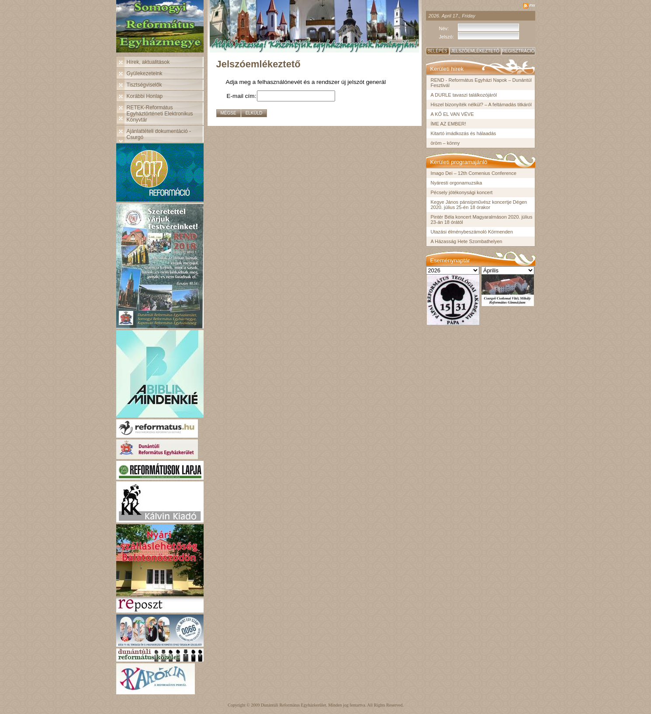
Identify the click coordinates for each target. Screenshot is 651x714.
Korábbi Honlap (145, 96)
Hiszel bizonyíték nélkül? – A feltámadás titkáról (481, 104)
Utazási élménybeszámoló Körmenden (472, 231)
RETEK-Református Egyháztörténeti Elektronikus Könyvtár (160, 113)
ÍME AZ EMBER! (448, 123)
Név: (444, 28)
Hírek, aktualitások (148, 62)
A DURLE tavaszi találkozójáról (464, 95)
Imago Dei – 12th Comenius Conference (473, 173)
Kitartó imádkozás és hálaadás (463, 133)
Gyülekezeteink (145, 73)
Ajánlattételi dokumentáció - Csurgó (159, 134)
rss (532, 4)
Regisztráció (518, 51)
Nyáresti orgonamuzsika (456, 182)
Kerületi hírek (447, 69)
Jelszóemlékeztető (475, 51)
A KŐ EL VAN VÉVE (452, 114)
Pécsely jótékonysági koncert (462, 192)
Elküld (254, 113)
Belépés (437, 51)
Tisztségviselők (144, 85)
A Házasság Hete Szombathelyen (466, 241)
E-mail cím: (241, 96)
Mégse (228, 113)
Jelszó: (446, 36)
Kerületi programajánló (459, 162)
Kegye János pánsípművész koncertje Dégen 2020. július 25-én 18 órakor (479, 204)
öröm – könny (445, 143)
